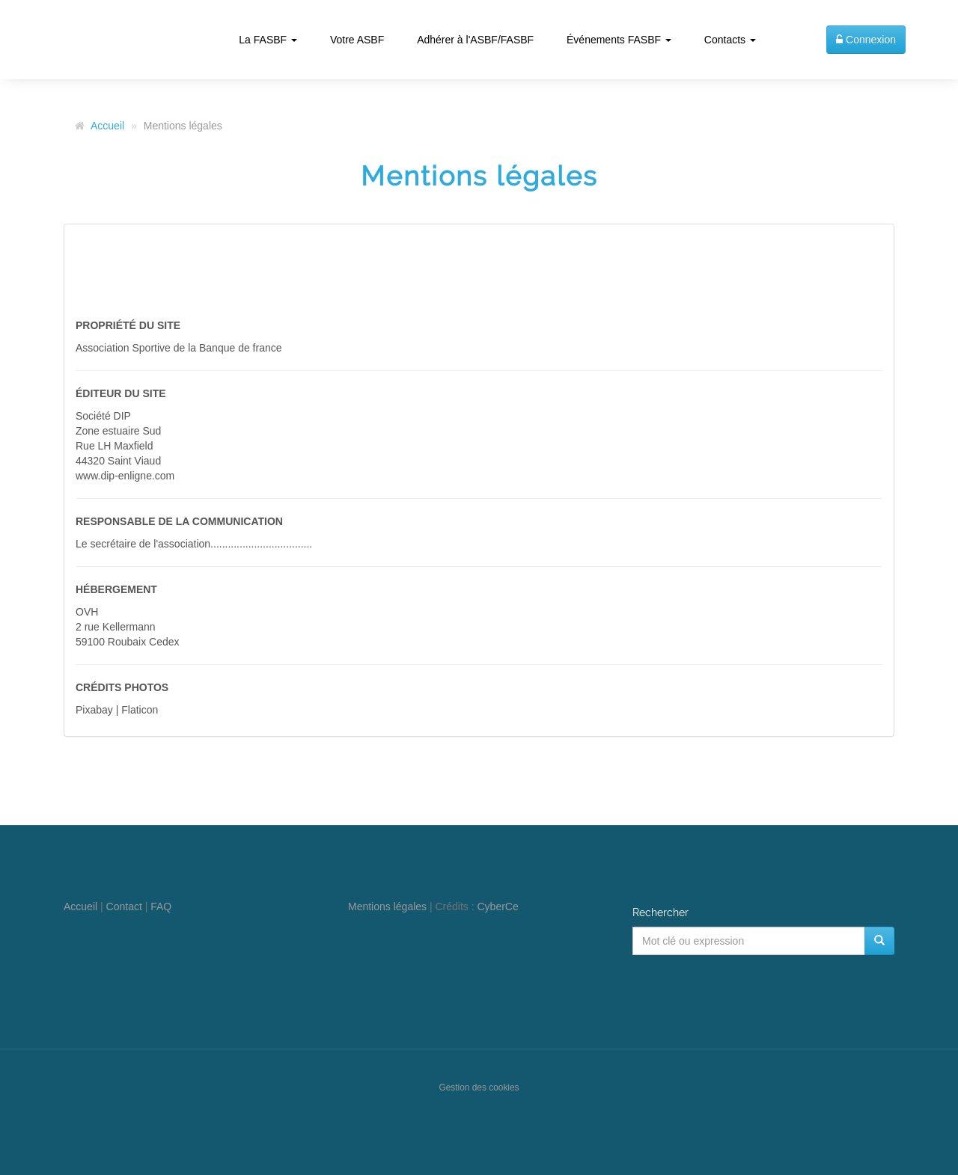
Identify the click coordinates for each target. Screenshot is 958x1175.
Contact (124, 906)
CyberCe (498, 906)
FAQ (160, 906)
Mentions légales (387, 906)
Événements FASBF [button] (619, 40)
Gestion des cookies (479, 1087)
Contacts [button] (730, 40)
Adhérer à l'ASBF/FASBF (475, 40)
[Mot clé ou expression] (748, 941)
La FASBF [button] (268, 40)
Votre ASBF (357, 40)
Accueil (107, 126)
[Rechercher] (879, 941)
